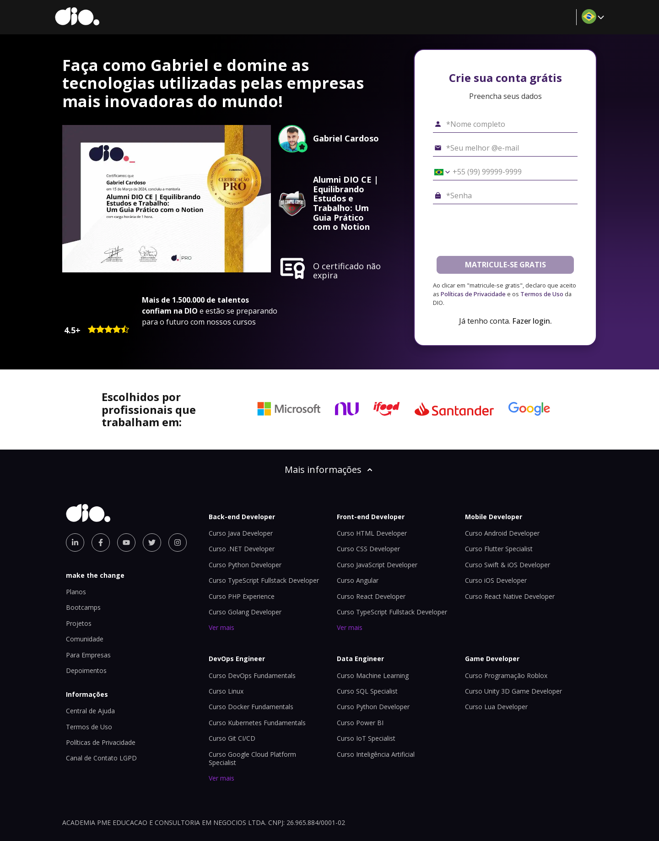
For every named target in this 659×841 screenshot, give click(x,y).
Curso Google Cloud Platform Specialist (252, 758)
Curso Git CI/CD (232, 738)
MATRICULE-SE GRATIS (505, 265)
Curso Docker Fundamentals (251, 706)
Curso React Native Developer (510, 596)
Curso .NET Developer (242, 548)
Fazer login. (532, 321)
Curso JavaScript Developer (377, 564)
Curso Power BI (360, 722)
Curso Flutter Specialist (499, 548)
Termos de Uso (541, 294)
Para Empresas (88, 655)
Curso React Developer (371, 596)
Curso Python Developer (245, 564)
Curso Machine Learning (373, 675)
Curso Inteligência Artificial (376, 754)
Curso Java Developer (241, 533)
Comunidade (84, 639)
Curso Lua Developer (496, 706)
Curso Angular (357, 580)
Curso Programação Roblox (506, 675)
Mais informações (329, 469)
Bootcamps (83, 607)
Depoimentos (86, 670)
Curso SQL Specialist (367, 691)
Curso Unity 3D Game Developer (513, 691)
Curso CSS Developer (368, 548)
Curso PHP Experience (242, 596)
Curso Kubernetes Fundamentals (257, 722)
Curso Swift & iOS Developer (507, 564)
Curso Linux (226, 691)
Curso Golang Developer (245, 612)
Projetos (79, 623)
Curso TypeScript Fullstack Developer (264, 580)
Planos (76, 591)
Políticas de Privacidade (473, 294)
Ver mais (221, 627)
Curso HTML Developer (372, 533)
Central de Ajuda (90, 710)
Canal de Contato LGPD (101, 758)
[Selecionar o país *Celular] (438, 172)
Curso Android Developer (502, 533)
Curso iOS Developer (496, 580)
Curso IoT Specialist (366, 738)
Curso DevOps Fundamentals (252, 675)
